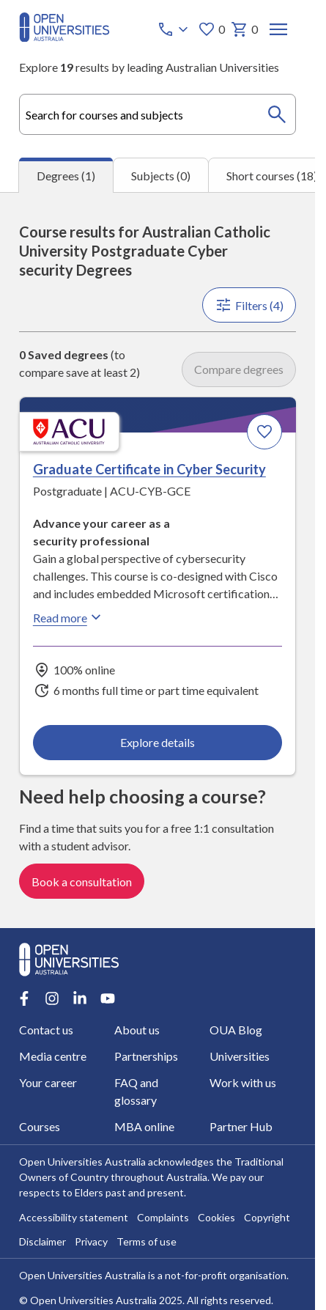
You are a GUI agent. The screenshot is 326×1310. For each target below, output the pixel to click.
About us (137, 1030)
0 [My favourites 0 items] (211, 29)
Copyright (267, 1218)
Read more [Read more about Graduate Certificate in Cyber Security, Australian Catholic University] (69, 617)
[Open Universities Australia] (64, 37)
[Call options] (174, 29)
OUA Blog (236, 1030)
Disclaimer (42, 1242)
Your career (48, 1083)
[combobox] (157, 114)
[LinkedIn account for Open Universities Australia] (80, 999)
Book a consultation (82, 881)
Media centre (52, 1057)
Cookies (216, 1218)
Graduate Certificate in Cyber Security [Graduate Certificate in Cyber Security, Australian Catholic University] (149, 469)
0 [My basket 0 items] (244, 29)
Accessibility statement (73, 1218)
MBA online (144, 1127)
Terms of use (146, 1242)
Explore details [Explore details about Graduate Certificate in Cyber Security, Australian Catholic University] (157, 742)
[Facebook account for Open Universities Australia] (24, 999)
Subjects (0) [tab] (160, 176)
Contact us (46, 1030)
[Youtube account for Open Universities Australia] (108, 999)
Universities (240, 1057)
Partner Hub (241, 1127)
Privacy (91, 1242)
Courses (39, 1127)
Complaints (163, 1218)
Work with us (243, 1083)
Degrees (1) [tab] (66, 176)
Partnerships (146, 1057)
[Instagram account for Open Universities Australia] (52, 999)
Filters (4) (249, 305)
